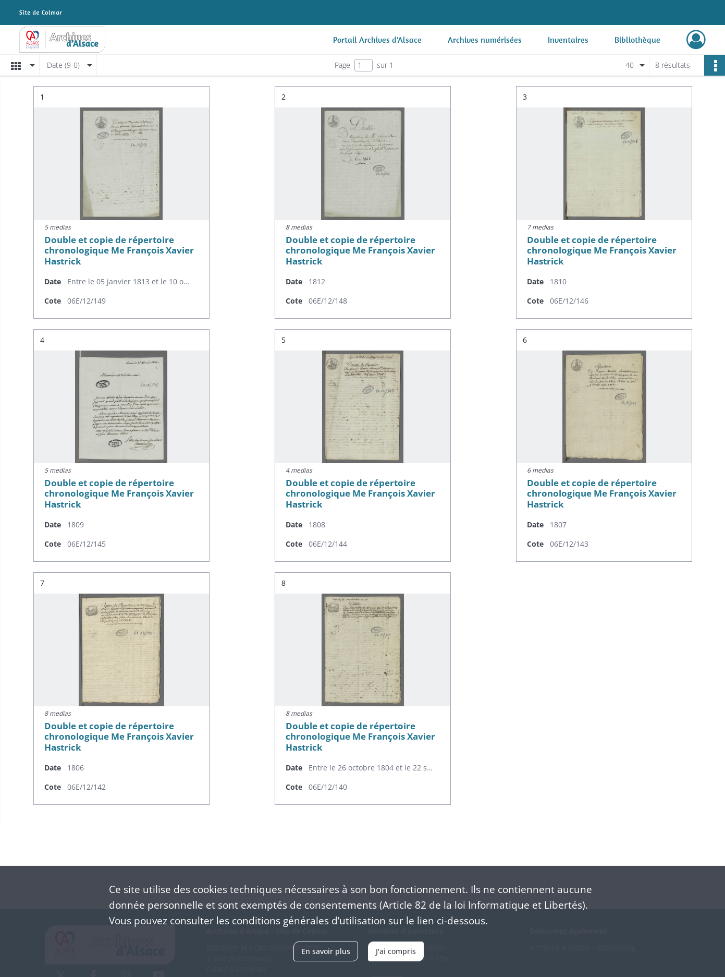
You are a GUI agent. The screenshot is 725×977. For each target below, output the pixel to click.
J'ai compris (396, 951)
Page (342, 65)
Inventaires (568, 39)
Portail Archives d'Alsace (377, 39)
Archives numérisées (485, 39)
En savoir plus (325, 951)
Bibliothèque (637, 39)
